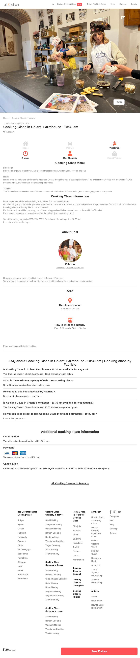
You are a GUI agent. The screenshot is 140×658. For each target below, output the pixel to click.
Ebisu (75, 535)
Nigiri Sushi (96, 601)
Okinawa (22, 562)
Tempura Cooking (53, 524)
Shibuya (77, 539)
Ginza (75, 555)
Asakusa (77, 530)
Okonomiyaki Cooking (56, 579)
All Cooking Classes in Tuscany (70, 483)
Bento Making (51, 537)
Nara (20, 566)
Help (113, 4)
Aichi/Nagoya (24, 549)
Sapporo (22, 541)
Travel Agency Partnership (96, 572)
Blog (112, 524)
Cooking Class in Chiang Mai (78, 582)
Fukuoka (22, 533)
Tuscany (10, 132)
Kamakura (23, 558)
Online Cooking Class (69, 4)
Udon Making (51, 587)
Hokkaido (22, 537)
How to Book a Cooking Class (97, 520)
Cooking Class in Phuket (77, 594)
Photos (119, 102)
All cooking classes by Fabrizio (70, 268)
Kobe (20, 570)
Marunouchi (78, 560)
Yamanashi (23, 574)
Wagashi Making (53, 529)
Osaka (21, 529)
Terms (112, 533)
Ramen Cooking (53, 533)
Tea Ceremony (52, 554)
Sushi (94, 596)
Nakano (76, 551)
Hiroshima (23, 579)
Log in (134, 4)
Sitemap (113, 529)
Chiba (21, 545)
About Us (95, 565)
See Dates (99, 651)
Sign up (123, 4)
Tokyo (21, 520)
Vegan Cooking (52, 545)
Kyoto (21, 524)
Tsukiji (76, 547)
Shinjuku (77, 526)
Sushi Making (51, 520)
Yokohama (23, 554)
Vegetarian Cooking (54, 541)
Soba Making (51, 549)
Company (114, 516)
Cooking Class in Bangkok (77, 571)
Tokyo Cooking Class (96, 4)
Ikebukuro (78, 543)
